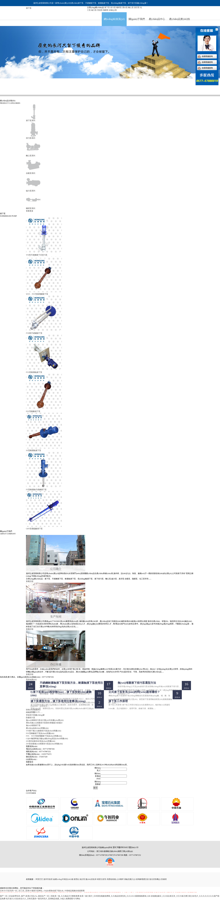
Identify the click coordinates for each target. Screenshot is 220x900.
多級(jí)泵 (113, 10)
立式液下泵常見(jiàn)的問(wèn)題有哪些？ (134, 691)
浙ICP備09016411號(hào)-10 (125, 847)
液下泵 (107, 7)
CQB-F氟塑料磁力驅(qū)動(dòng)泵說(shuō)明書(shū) (47, 738)
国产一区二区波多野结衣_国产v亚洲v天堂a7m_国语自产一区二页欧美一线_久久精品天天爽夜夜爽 (39, 896)
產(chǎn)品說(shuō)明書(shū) (37, 728)
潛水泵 (125, 7)
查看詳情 (29, 581)
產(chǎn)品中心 (157, 19)
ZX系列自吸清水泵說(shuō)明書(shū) (40, 741)
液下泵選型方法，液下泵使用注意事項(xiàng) (58, 701)
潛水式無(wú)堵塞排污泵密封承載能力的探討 (44, 723)
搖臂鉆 (76, 879)
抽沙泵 (82, 879)
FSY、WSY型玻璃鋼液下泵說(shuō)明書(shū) (44, 736)
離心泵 (131, 7)
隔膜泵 (106, 10)
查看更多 (29, 211)
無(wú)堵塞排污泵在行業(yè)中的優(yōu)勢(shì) (45, 720)
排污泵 (113, 7)
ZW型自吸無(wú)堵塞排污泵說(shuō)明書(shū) (44, 744)
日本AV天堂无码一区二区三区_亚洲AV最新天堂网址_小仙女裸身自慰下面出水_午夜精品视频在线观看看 (42, 891)
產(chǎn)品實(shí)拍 (179, 19)
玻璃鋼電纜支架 (142, 879)
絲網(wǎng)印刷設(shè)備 (63, 879)
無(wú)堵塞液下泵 (33, 725)
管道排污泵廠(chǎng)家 (35, 715)
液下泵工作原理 (118, 701)
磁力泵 (94, 10)
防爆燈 (164, 879)
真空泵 (137, 7)
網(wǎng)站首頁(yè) (114, 19)
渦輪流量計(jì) (130, 879)
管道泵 (100, 10)
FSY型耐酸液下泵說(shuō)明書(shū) (40, 733)
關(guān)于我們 (137, 19)
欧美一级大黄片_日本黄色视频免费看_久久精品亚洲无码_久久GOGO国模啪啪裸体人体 (115, 896)
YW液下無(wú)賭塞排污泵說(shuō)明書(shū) (43, 731)
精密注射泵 (101, 879)
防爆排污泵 (31, 718)
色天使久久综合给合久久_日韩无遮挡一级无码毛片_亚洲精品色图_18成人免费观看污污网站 (43, 899)
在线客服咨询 (207, 56)
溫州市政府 (48, 879)
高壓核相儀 (111, 879)
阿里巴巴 (39, 879)
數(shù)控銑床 (91, 879)
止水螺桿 (120, 879)
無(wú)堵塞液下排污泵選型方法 (137, 682)
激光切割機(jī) (155, 879)
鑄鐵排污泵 (31, 712)
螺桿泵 (119, 7)
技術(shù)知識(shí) (33, 710)
